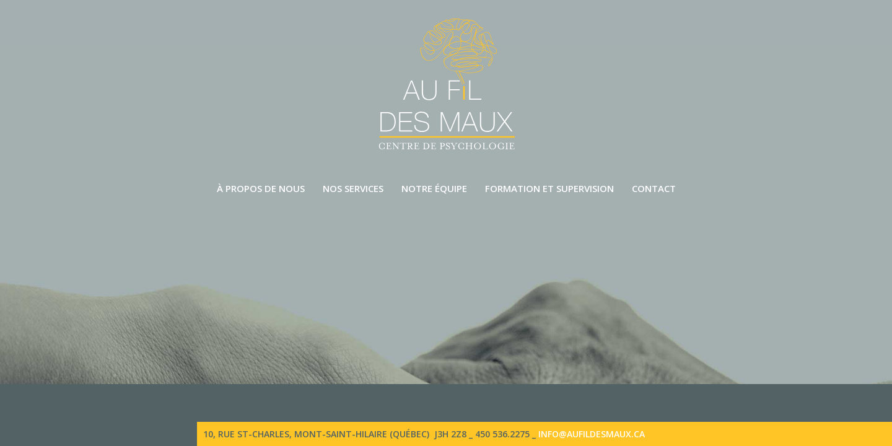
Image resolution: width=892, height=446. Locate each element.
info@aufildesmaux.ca (591, 434)
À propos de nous (261, 188)
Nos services (353, 188)
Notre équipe (434, 188)
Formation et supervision (549, 188)
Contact (654, 188)
